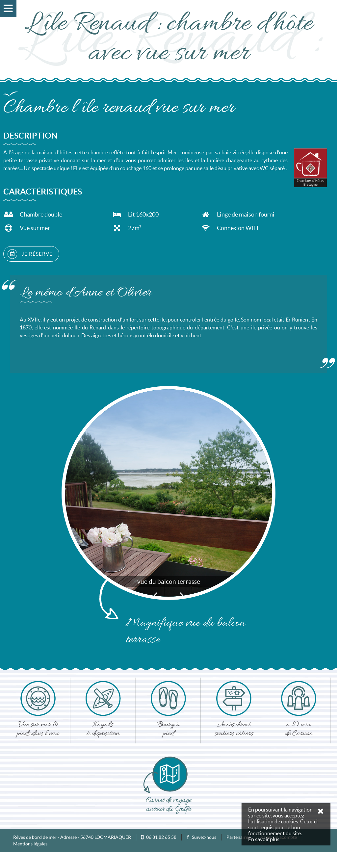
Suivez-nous (201, 837)
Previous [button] (155, 595)
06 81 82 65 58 (161, 837)
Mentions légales (30, 843)
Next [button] (181, 595)
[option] (168, 493)
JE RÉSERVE (30, 254)
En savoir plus (263, 839)
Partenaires (238, 837)
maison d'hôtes (54, 152)
